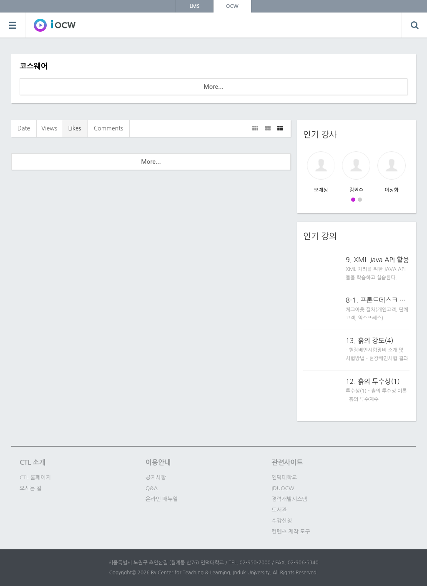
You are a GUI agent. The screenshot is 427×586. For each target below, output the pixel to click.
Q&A (152, 488)
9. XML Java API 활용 (377, 259)
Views (49, 128)
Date (24, 128)
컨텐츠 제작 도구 (290, 531)
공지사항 (156, 477)
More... (213, 87)
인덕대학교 (284, 477)
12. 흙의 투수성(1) (373, 381)
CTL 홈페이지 (35, 477)
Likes (74, 128)
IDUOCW (282, 488)
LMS (195, 6)
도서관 (279, 510)
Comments (108, 128)
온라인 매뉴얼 (162, 499)
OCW (232, 6)
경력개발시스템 (289, 499)
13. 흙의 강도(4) (370, 340)
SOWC (54, 25)
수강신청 (281, 520)
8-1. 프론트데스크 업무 (377, 300)
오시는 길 (31, 488)
